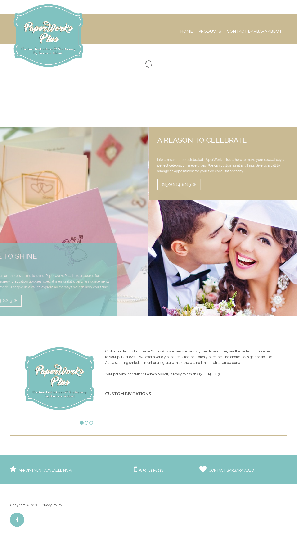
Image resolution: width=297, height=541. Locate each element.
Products (209, 31)
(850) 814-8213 (182, 184)
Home (186, 31)
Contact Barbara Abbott (256, 31)
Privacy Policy (51, 505)
